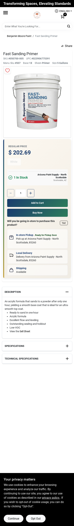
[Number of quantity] (20, 193)
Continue (13, 518)
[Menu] (5, 12)
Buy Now (37, 212)
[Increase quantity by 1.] (30, 193)
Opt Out (36, 518)
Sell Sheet (25, 331)
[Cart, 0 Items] (62, 16)
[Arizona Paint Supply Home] (37, 15)
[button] (61, 11)
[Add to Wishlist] (7, 70)
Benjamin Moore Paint (19, 36)
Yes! (64, 223)
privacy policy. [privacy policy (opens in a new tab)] (51, 497)
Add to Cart (37, 202)
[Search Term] (37, 26)
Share (66, 46)
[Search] (68, 26)
